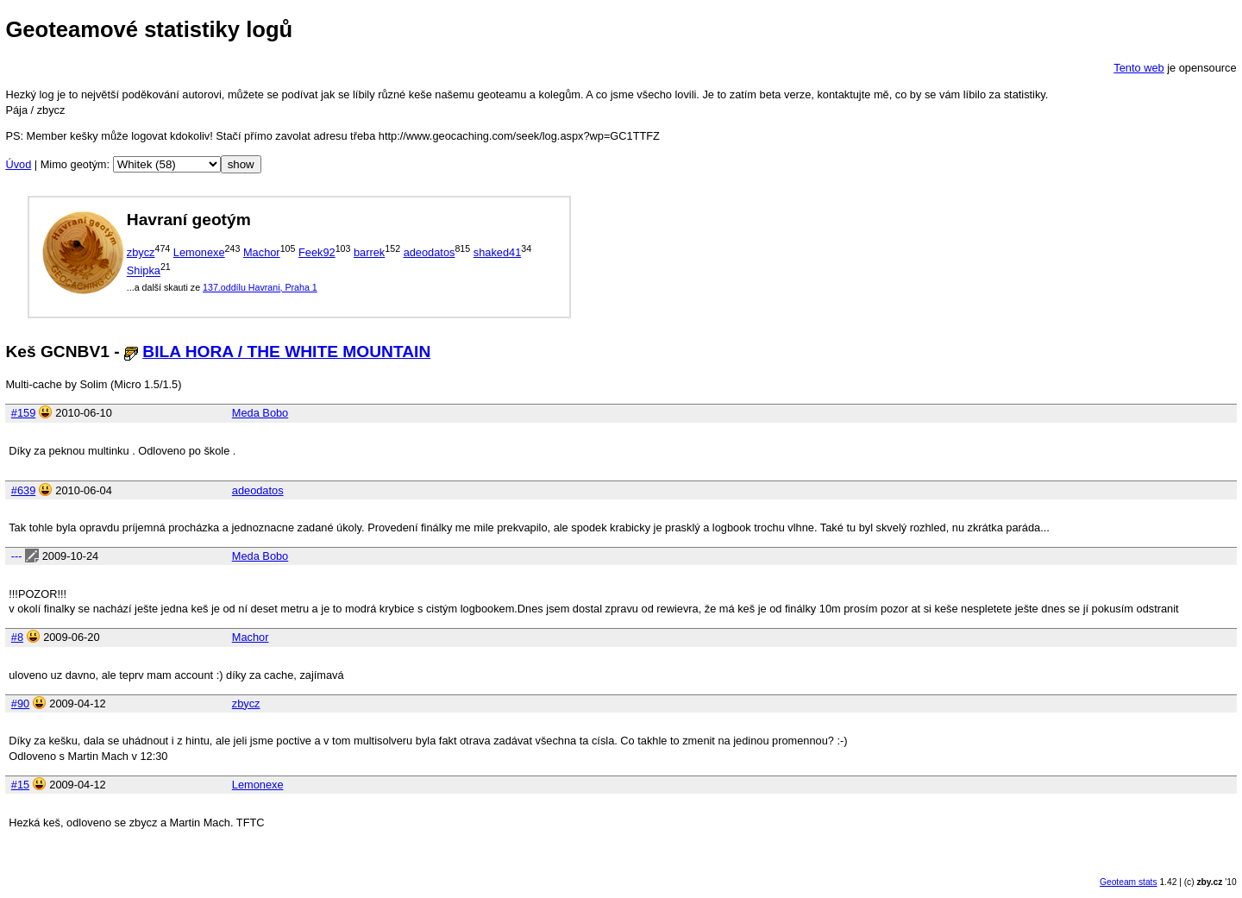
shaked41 (498, 252)
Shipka (143, 271)
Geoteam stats (1128, 882)
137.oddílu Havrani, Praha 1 (260, 287)
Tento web (1138, 67)
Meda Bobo (260, 412)
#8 (17, 637)
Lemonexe (199, 252)
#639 (23, 490)
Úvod (18, 164)
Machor (261, 252)
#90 (20, 703)
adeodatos (429, 252)
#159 (23, 412)
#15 (20, 784)
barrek (369, 252)
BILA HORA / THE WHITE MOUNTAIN (286, 351)
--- (16, 555)
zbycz (141, 252)
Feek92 (317, 252)
